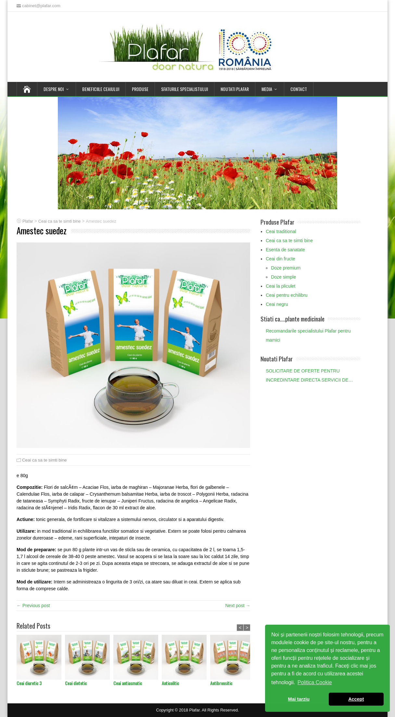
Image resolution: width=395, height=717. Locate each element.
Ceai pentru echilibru (286, 295)
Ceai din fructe (280, 258)
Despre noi (54, 88)
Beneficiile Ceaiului (100, 88)
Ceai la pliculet (280, 286)
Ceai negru (277, 304)
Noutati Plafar (235, 88)
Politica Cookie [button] (315, 682)
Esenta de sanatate (285, 249)
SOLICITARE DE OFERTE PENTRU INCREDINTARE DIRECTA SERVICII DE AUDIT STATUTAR (307, 376)
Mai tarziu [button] (299, 699)
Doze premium (285, 267)
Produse (140, 88)
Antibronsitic (221, 683)
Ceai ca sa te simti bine (44, 460)
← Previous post (33, 605)
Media (266, 88)
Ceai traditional (281, 231)
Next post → (237, 605)
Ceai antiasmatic (127, 683)
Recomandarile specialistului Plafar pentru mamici (308, 335)
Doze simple (283, 277)
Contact (298, 88)
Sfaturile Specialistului (184, 88)
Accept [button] (356, 699)
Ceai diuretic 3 (29, 683)
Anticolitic (170, 683)
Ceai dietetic (76, 683)
